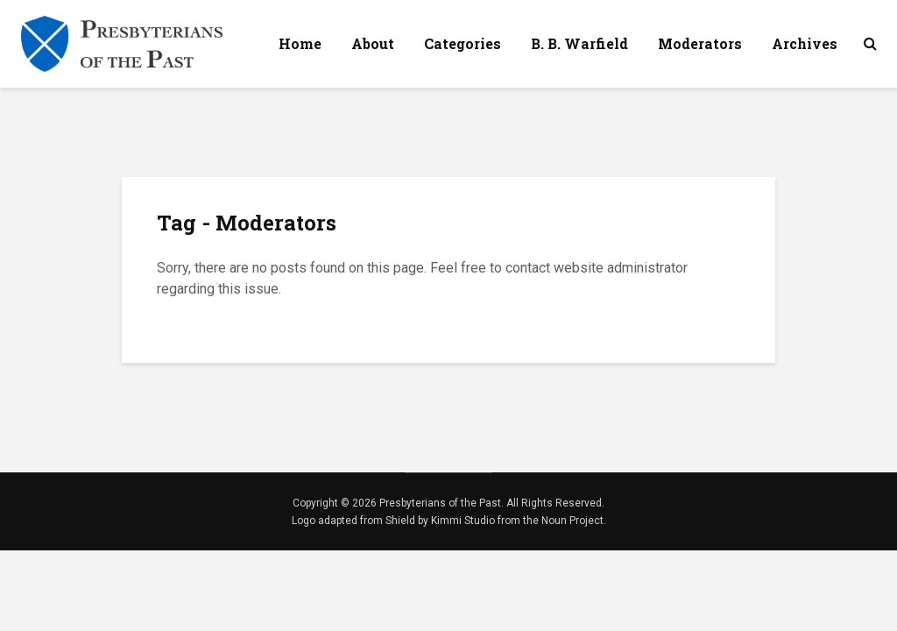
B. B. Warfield (579, 43)
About (372, 43)
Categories (462, 43)
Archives (804, 43)
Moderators (700, 43)
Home (300, 43)
